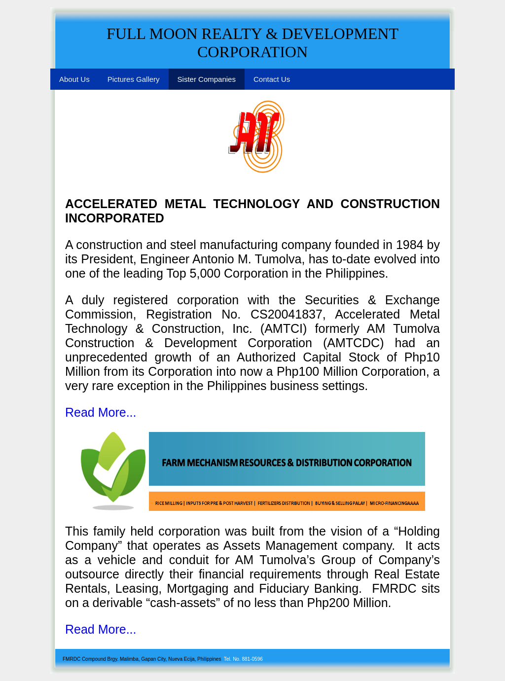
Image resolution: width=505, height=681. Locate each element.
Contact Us (271, 79)
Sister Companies (207, 79)
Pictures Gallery (134, 79)
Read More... (101, 412)
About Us (74, 79)
